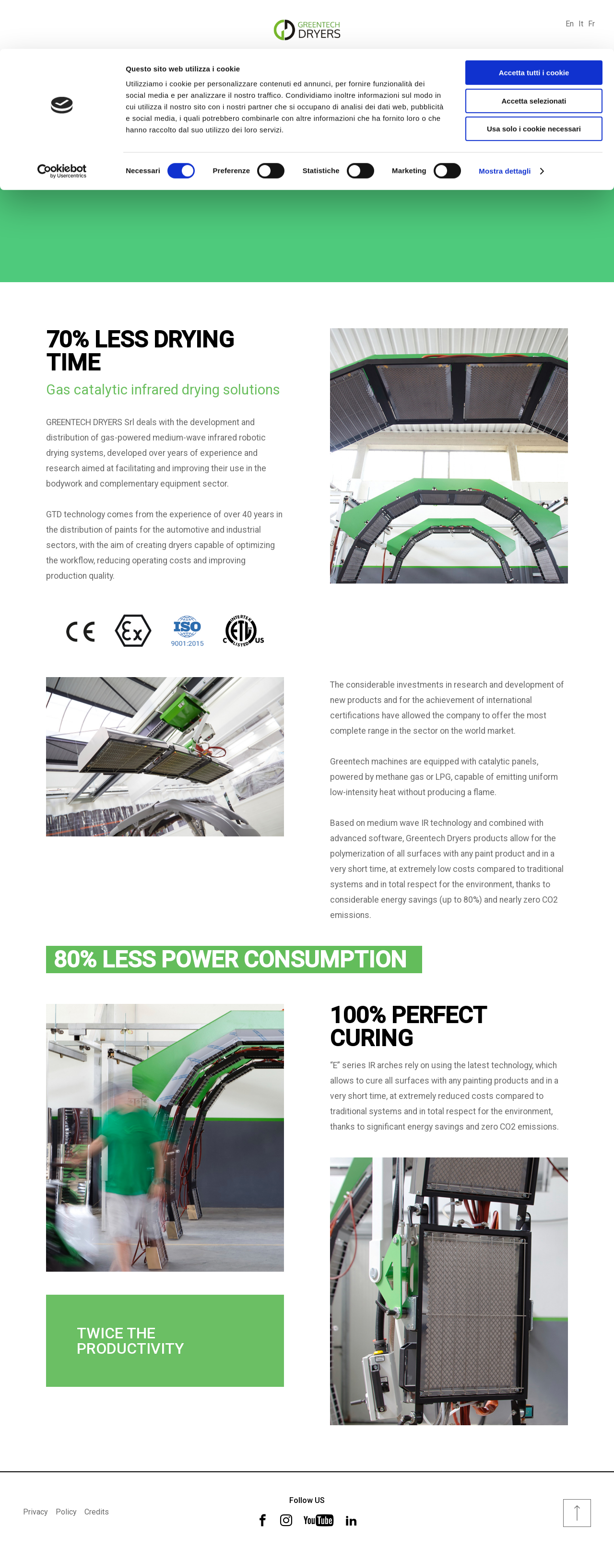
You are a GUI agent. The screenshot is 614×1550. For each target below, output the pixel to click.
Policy (66, 1510)
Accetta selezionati (533, 52)
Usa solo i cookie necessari (534, 80)
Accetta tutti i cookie (534, 24)
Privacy (35, 1510)
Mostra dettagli (505, 122)
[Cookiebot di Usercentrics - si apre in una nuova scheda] (62, 122)
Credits (96, 1510)
